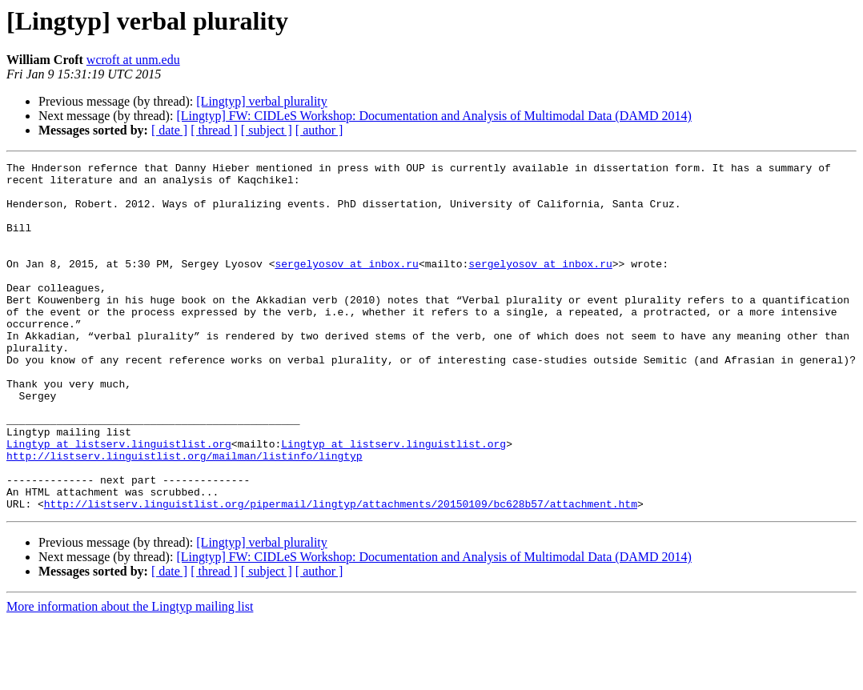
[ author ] (319, 130)
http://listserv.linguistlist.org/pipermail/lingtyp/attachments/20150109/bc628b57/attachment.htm (340, 573)
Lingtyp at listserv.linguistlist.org (118, 501)
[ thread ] (214, 130)
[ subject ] (266, 130)
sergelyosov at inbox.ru (346, 285)
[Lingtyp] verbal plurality (261, 101)
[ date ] (169, 130)
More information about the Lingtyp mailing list (129, 676)
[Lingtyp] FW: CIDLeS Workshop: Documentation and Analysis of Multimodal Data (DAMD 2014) (434, 115)
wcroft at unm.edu (133, 59)
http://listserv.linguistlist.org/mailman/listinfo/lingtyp (184, 515)
